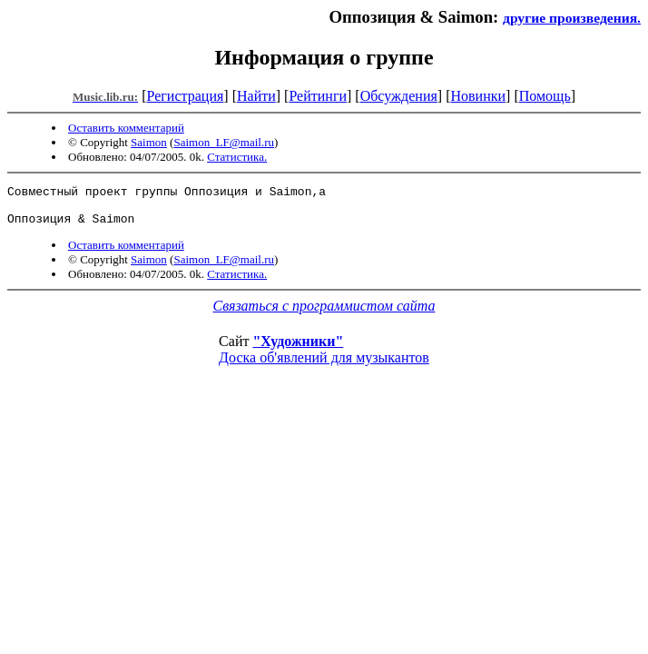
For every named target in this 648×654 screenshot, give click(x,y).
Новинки (478, 96)
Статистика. (237, 157)
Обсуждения (398, 96)
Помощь (545, 96)
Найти (256, 96)
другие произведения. (572, 17)
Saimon (149, 142)
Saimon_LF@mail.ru (223, 142)
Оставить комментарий (126, 127)
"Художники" (297, 349)
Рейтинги (318, 96)
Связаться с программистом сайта (324, 314)
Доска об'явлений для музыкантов (324, 365)
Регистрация (185, 96)
